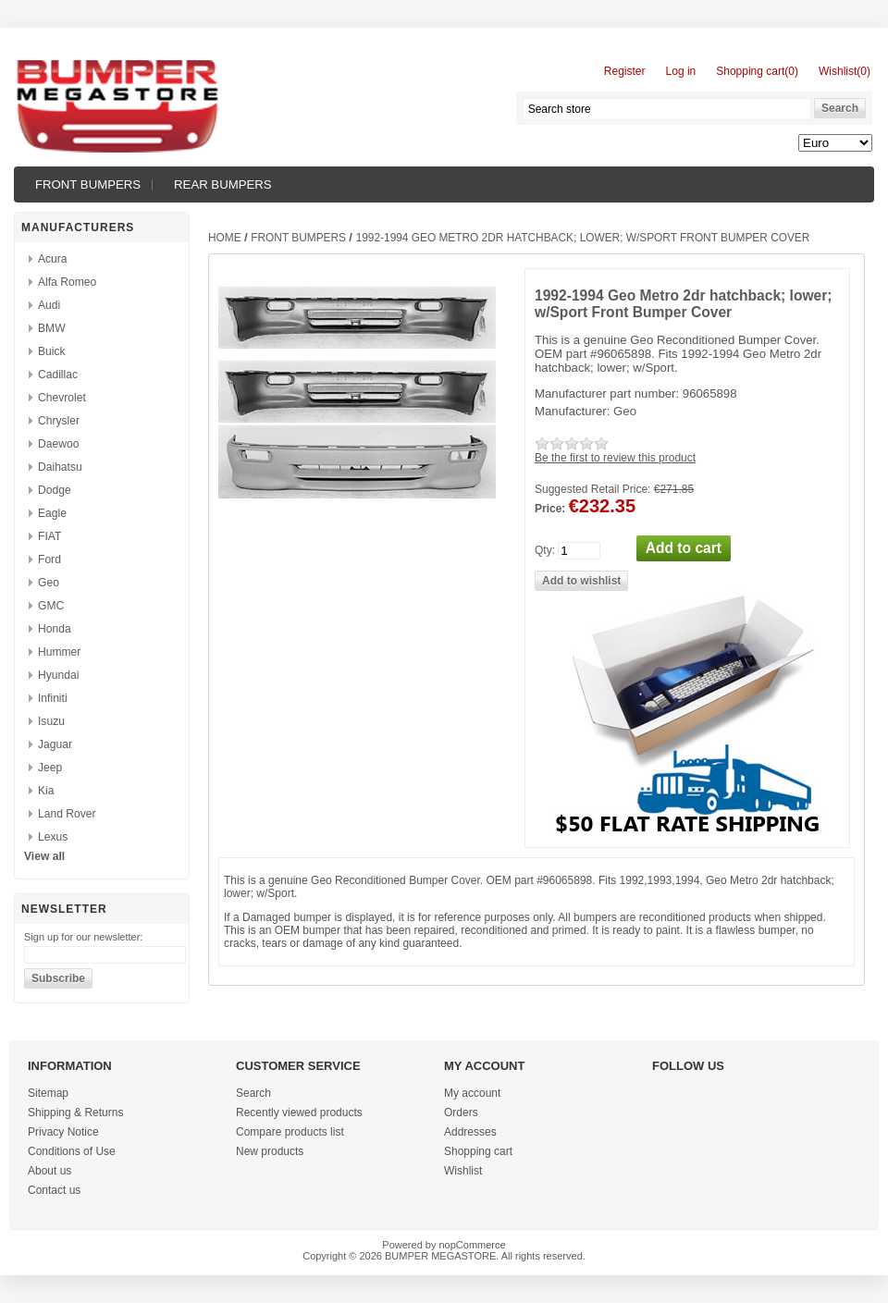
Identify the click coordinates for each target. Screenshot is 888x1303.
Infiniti (53, 698)
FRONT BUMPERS (88, 184)
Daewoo (58, 443)
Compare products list (290, 1131)
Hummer (59, 651)
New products (269, 1151)
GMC (51, 605)
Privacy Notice (63, 1131)
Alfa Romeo (67, 282)
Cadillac (58, 374)
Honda (54, 628)
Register (625, 71)
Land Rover (67, 813)
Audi (49, 305)
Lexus (53, 836)
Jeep (50, 767)
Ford (49, 559)
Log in (681, 71)
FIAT (49, 536)
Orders (461, 1112)
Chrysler (59, 420)
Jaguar (55, 744)
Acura (53, 258)
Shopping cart (478, 1151)
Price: (550, 508)
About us (49, 1170)
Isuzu (51, 721)
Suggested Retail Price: (592, 489)
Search (253, 1093)
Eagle (52, 513)
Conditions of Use (72, 1151)
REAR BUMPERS (223, 184)
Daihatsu (60, 467)
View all (44, 856)
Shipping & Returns (75, 1112)
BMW (52, 328)
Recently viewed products (299, 1112)
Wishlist (463, 1170)
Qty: (545, 550)
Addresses (470, 1131)
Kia (46, 790)
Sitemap (48, 1093)
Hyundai (58, 675)
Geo (48, 582)
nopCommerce (472, 1244)
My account (472, 1093)
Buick (52, 351)
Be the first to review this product (615, 457)
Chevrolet (62, 397)
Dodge (54, 490)
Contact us (54, 1190)
